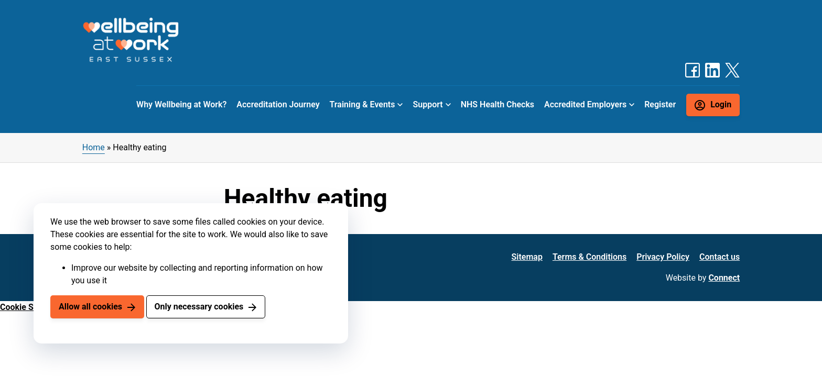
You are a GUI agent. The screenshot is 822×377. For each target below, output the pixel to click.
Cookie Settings (30, 307)
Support (427, 104)
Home (93, 147)
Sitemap (527, 257)
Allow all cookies (90, 307)
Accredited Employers (585, 104)
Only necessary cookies (198, 307)
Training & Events (362, 104)
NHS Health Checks (497, 104)
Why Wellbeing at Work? (181, 104)
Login (720, 104)
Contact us (719, 257)
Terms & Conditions (589, 257)
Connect (724, 278)
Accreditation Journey (277, 104)
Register (660, 104)
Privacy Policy (662, 257)
